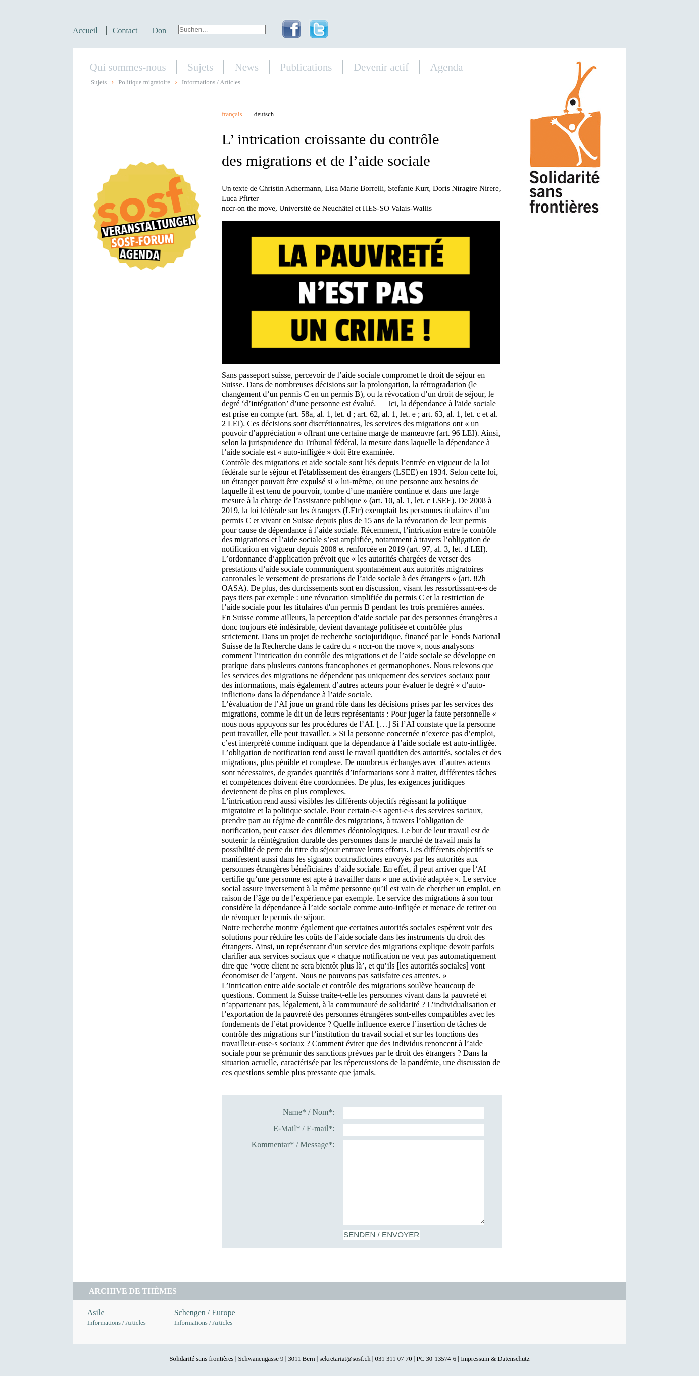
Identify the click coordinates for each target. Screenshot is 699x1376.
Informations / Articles (211, 82)
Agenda (446, 67)
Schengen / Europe (204, 1312)
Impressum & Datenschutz (495, 1358)
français (232, 114)
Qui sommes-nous (128, 67)
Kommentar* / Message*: (293, 1144)
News (247, 67)
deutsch (264, 114)
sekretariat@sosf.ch (345, 1358)
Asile (96, 1312)
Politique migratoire (144, 82)
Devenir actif (381, 67)
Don (160, 30)
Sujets (200, 67)
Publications (306, 67)
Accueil (85, 30)
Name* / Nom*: (309, 1112)
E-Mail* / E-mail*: (304, 1128)
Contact (125, 30)
